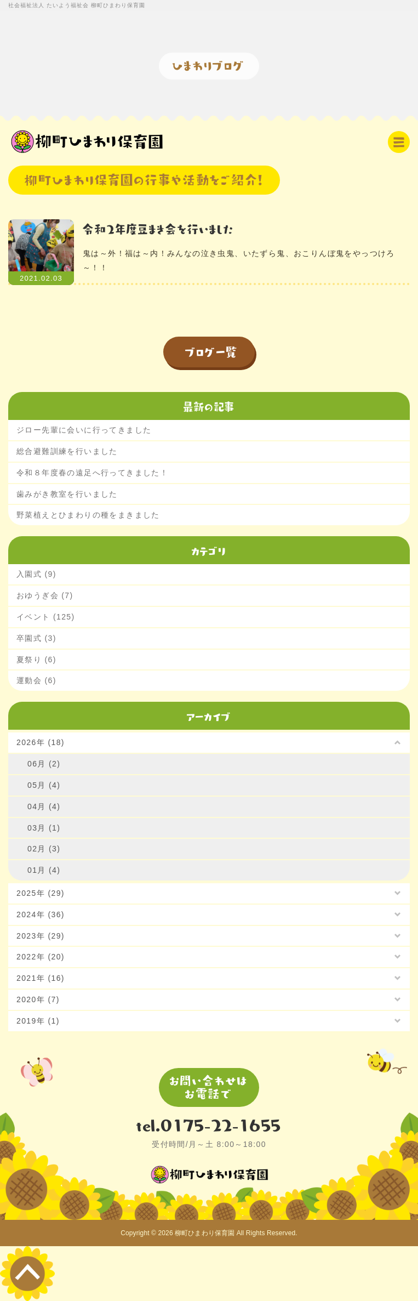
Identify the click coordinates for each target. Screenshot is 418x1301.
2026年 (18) (40, 742)
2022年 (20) (40, 956)
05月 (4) (43, 785)
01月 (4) (43, 870)
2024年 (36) (40, 914)
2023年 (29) (40, 935)
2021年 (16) (40, 978)
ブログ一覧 (211, 351)
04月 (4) (43, 806)
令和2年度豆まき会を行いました (158, 228)
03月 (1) (43, 827)
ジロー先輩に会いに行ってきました (83, 429)
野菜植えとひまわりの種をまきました (88, 514)
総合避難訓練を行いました (67, 451)
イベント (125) (45, 616)
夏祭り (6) (36, 659)
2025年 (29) (40, 893)
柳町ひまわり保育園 (204, 1233)
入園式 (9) (36, 574)
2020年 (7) (38, 999)
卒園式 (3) (36, 638)
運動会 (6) (36, 680)
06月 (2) (43, 763)
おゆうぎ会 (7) (44, 595)
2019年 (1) (38, 1020)
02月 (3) (43, 848)
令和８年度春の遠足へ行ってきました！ (92, 472)
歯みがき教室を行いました (67, 494)
